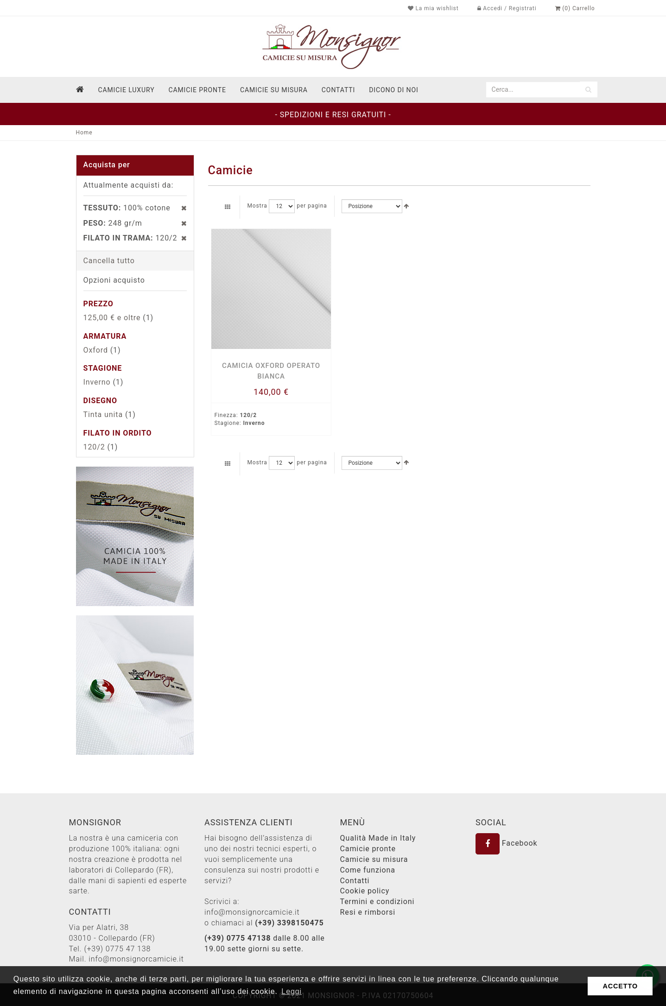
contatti (338, 90)
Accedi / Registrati (507, 8)
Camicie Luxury (126, 90)
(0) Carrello (575, 8)
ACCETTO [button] (620, 986)
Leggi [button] (291, 991)
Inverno (97, 382)
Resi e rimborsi (367, 912)
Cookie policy (365, 890)
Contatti (355, 880)
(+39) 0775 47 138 (117, 948)
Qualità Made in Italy (378, 838)
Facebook (507, 843)
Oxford (95, 350)
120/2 (94, 447)
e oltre (112, 317)
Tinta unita (103, 414)
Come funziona (367, 870)
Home (84, 132)
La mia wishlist (433, 8)
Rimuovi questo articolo (179, 208)
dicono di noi (393, 90)
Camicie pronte (197, 90)
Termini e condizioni (377, 901)
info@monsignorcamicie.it (136, 959)
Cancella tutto (109, 260)
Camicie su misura (274, 90)
